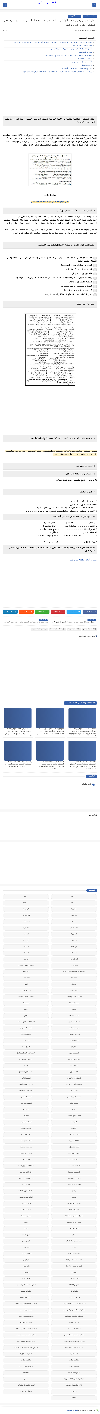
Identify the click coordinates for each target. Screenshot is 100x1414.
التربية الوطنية (74, 1028)
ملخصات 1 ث (74, 1360)
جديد (26, 1222)
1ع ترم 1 (74, 909)
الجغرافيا (74, 1047)
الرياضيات (73, 1066)
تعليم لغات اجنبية (26, 1197)
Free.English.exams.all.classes (74, 972)
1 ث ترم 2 (26, 903)
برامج (74, 1191)
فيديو (74, 1247)
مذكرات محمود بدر (74, 1329)
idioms (73, 984)
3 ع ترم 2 (26, 940)
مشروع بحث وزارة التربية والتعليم (26, 1348)
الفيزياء (26, 1116)
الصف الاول (74, 1072)
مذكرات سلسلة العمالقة (74, 1316)
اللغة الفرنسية (26, 1141)
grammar (26, 978)
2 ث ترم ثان (74, 928)
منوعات (26, 1373)
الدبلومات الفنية (74, 1059)
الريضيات (26, 1066)
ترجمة (74, 1197)
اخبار (26, 984)
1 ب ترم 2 (26, 897)
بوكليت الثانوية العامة (26, 1191)
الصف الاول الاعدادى (26, 1072)
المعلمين (26, 1160)
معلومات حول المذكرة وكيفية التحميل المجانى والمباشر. (71, 49)
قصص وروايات (26, 1254)
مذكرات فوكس (74, 1323)
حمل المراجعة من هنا (83, 560)
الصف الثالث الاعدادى (74, 1084)
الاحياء (74, 1009)
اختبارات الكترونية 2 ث (74, 997)
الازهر (26, 1009)
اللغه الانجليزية (74, 1147)
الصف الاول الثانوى (74, 1078)
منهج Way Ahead (74, 1373)
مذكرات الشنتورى (26, 1297)
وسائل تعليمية (26, 1391)
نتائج (26, 1379)
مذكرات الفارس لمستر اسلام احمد (74, 1304)
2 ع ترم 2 (74, 934)
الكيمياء (74, 1128)
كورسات (74, 1272)
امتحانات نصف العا (74, 1178)
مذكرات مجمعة (26, 1323)
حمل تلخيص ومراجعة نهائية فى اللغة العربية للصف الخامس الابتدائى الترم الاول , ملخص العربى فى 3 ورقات (53, 42)
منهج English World (26, 1366)
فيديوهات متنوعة (74, 1254)
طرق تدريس (26, 1235)
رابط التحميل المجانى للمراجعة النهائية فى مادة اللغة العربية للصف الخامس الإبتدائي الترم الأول (57, 72)
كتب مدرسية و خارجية (74, 1266)
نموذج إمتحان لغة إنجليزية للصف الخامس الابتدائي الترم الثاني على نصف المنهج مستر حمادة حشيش (50, 731)
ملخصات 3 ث (74, 1366)
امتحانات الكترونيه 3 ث (26, 1166)
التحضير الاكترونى (74, 1022)
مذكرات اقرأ (74, 1291)
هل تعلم (74, 1391)
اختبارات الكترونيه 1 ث (26, 997)
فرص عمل (26, 1241)
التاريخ (26, 1016)
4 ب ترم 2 (74, 953)
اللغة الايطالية (26, 1135)
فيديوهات (26, 1247)
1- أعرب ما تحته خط (84, 59)
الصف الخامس (90, 16)
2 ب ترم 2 (74, 915)
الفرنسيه (26, 1110)
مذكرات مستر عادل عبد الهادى (74, 1341)
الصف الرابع (74, 1103)
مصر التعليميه (73, 1354)
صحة (26, 1229)
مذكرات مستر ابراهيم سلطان (26, 1329)
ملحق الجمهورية (26, 1354)
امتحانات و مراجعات (74, 1185)
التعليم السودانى (74, 1034)
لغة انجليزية (74, 1279)
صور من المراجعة (85, 52)
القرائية (74, 1122)
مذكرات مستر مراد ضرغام (74, 1348)
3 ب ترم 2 (74, 940)
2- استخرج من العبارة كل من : (81, 62)
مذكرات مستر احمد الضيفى (74, 1335)
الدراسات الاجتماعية (26, 1059)
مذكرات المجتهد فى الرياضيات (26, 1304)
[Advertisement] (49, 95)
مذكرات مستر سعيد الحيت (26, 1335)
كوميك (26, 1272)
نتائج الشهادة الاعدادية (74, 1385)
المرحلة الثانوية (73, 1160)
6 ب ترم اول (74, 965)
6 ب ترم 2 (26, 959)
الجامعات (26, 1041)
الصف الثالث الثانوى (26, 1084)
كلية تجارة (26, 1266)
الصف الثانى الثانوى (74, 1097)
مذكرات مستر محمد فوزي (26, 1341)
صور (74, 1235)
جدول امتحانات (26, 1216)
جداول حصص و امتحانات (74, 1216)
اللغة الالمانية (26, 1128)
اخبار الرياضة (26, 990)
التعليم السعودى (26, 1028)
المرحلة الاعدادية (26, 1153)
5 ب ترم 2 (26, 953)
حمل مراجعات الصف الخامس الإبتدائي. (78, 46)
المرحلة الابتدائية (39, 629)
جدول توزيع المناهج (74, 1222)
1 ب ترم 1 (74, 897)
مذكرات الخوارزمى (74, 1297)
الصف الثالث (26, 1078)
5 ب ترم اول (74, 959)
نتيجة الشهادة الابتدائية (26, 1385)
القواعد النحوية (26, 1122)
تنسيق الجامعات (74, 1210)
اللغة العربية (74, 16)
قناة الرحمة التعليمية (74, 1260)
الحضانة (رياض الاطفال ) (26, 1053)
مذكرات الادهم (26, 1291)
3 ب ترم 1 (26, 934)
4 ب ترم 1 (26, 947)
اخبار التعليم (74, 990)
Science (74, 978)
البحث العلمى (74, 1016)
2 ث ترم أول (26, 922)
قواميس (26, 1260)
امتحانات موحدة (74, 1172)
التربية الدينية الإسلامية (26, 1022)
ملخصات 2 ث (26, 1360)
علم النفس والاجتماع (74, 1241)
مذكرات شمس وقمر (26, 1316)
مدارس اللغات (74, 1285)
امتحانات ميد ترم (26, 1172)
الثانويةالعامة (74, 1041)
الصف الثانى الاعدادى (26, 1091)
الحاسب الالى (74, 1053)
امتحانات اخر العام (74, 1166)
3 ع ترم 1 (74, 947)
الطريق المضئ (47, 3)
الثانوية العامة (26, 1034)
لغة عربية (26, 1279)
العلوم (74, 1110)
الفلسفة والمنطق (74, 1116)
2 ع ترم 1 (26, 928)
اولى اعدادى (26, 1185)
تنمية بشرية (26, 1210)
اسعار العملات (74, 1003)
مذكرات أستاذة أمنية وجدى (26, 1285)
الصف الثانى (74, 1091)
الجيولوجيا (26, 1047)
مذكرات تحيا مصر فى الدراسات (74, 1310)
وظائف (74, 1398)
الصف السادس (26, 1103)
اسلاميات (26, 1003)
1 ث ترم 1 (74, 903)
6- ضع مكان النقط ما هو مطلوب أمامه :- (77, 69)
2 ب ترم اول (26, 915)
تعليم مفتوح (26, 1204)
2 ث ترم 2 (74, 922)
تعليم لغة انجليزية (74, 1204)
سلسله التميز (74, 1229)
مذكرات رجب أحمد (26, 1310)
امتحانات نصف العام (26, 1178)
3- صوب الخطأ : (86, 65)
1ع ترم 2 (26, 909)
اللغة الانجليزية (74, 1135)
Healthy (26, 972)
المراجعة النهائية (57, 629)
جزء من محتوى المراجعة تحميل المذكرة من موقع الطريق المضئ (68, 56)
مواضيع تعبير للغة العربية (74, 1379)
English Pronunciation (26, 965)
